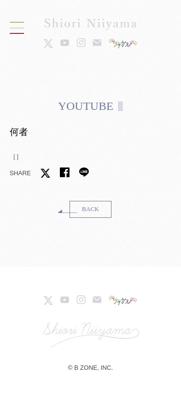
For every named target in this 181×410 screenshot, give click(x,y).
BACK (90, 209)
